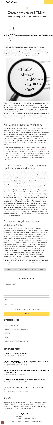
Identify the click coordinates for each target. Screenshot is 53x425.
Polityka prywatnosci (37, 421)
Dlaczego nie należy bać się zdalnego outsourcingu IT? (24, 380)
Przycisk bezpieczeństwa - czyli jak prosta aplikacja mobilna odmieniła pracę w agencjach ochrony (26, 361)
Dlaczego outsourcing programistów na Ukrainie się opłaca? (24, 388)
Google (8, 269)
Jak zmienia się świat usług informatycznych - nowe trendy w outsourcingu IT (26, 371)
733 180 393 (40, 2)
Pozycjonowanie (38, 269)
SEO (6, 337)
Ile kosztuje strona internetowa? (17, 353)
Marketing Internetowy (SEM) (16, 329)
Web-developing (11, 325)
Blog (26, 8)
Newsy (7, 333)
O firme (12, 421)
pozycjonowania (41, 149)
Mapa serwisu (26, 421)
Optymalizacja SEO (21, 269)
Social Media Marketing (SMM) (16, 341)
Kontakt (18, 421)
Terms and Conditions (36, 309)
